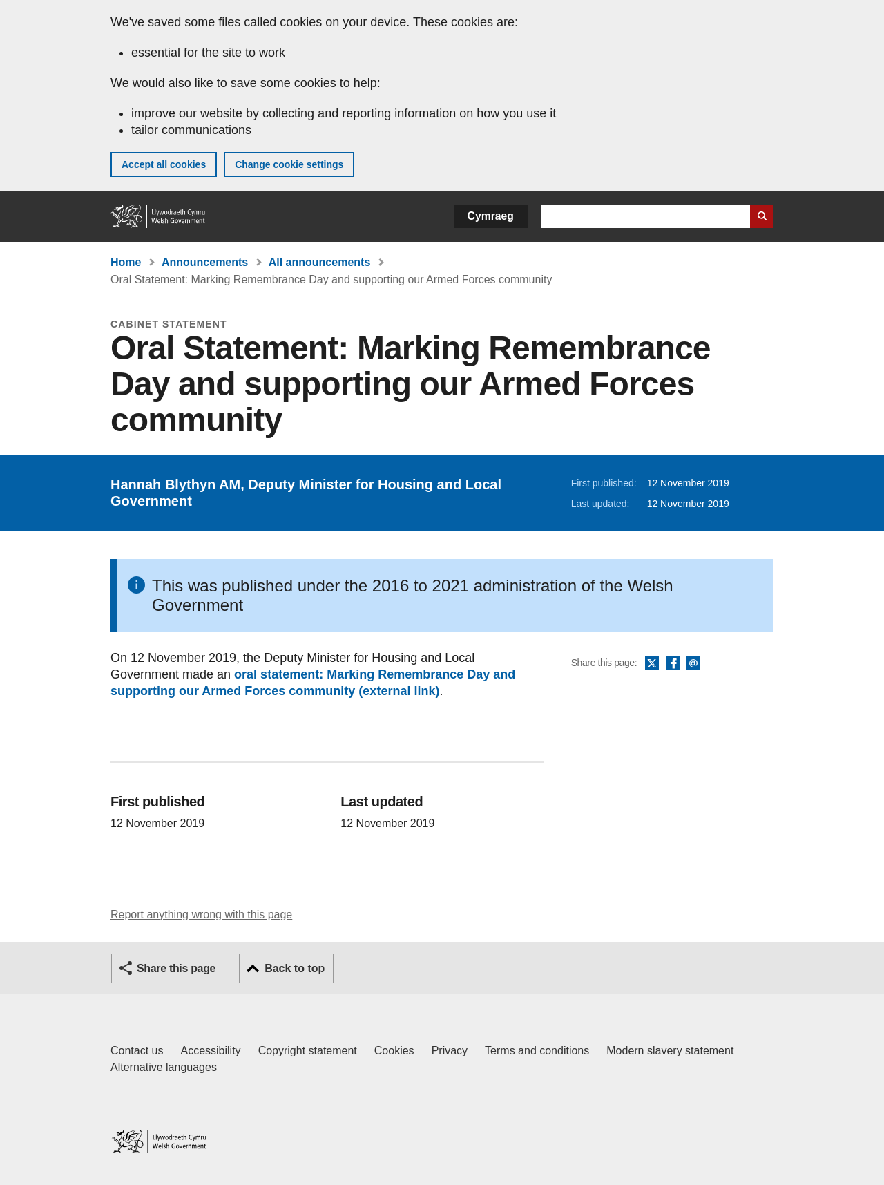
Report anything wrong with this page (201, 914)
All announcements (320, 262)
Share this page (176, 968)
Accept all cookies (164, 164)
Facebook (673, 664)
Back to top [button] (295, 968)
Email (693, 664)
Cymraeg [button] (491, 216)
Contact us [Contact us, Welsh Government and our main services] (136, 1050)
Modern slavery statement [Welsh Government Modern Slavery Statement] (669, 1050)
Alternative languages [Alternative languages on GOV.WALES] (163, 1067)
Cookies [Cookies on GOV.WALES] (394, 1050)
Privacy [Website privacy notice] (450, 1050)
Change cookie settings (289, 164)
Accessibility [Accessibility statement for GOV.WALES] (210, 1050)
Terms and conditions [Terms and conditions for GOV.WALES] (537, 1050)
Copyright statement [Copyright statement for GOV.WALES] (307, 1050)
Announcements (205, 262)
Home (125, 262)
